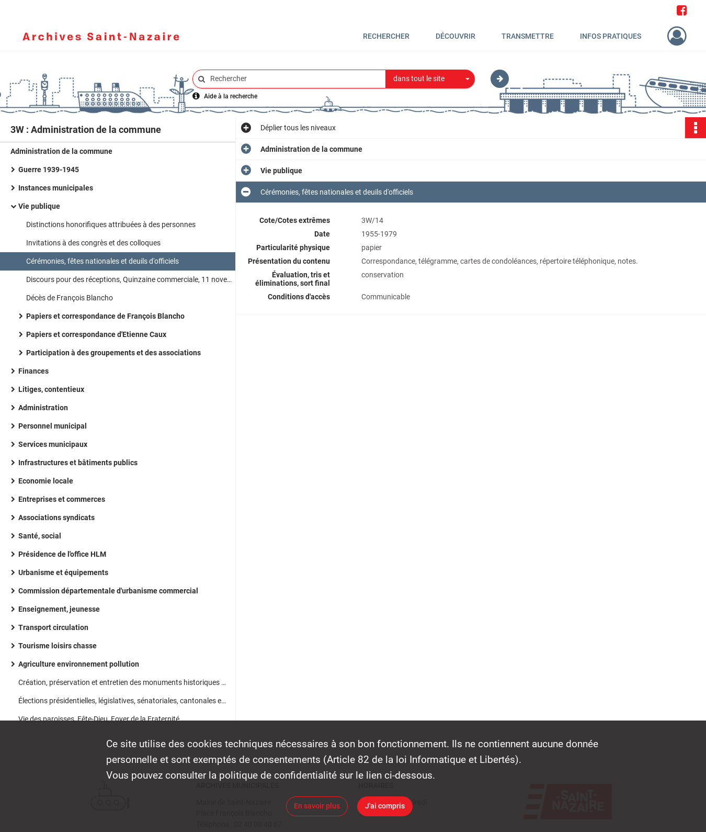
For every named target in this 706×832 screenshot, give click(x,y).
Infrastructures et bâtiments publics (78, 462)
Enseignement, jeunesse (59, 609)
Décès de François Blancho (69, 298)
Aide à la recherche (230, 96)
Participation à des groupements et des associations (113, 352)
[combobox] (430, 79)
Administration (43, 407)
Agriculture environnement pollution (78, 664)
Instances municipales (55, 188)
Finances (33, 371)
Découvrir (455, 36)
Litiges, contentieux (51, 389)
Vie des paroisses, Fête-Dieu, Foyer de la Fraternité (98, 719)
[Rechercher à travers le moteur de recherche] (294, 78)
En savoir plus (317, 806)
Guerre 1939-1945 (48, 169)
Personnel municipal (52, 426)
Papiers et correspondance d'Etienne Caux (96, 334)
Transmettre (528, 36)
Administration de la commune (61, 151)
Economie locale (45, 481)
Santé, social (39, 536)
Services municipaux (52, 444)
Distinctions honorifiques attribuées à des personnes (111, 224)
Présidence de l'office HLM (62, 554)
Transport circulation (53, 627)
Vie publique (39, 206)
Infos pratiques (610, 36)
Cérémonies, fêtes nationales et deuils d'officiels (102, 261)
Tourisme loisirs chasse (57, 646)
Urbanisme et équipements (63, 572)
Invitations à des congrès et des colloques (93, 243)
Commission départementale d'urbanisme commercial (108, 591)
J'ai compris (385, 806)
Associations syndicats (56, 517)
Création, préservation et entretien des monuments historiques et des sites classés (122, 682)
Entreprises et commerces (61, 499)
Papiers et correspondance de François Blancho (105, 316)
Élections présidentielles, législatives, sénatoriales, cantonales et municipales (122, 700)
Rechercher (386, 36)
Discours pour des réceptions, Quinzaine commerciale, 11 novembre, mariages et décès (130, 279)
